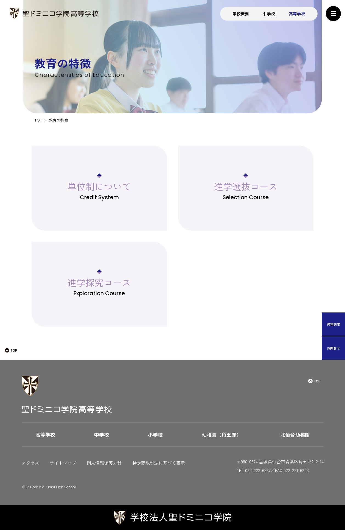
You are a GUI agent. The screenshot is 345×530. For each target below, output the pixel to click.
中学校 (101, 434)
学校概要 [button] (240, 13)
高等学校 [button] (297, 13)
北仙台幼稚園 (295, 434)
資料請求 (333, 324)
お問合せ (333, 348)
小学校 (155, 434)
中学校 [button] (269, 13)
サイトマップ (63, 462)
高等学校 (45, 434)
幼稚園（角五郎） (221, 434)
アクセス (30, 462)
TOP (13, 350)
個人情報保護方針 (104, 462)
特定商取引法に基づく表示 (158, 462)
